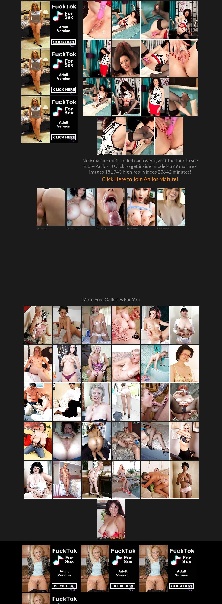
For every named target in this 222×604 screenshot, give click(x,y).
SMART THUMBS (117, 487)
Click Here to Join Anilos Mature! (140, 178)
